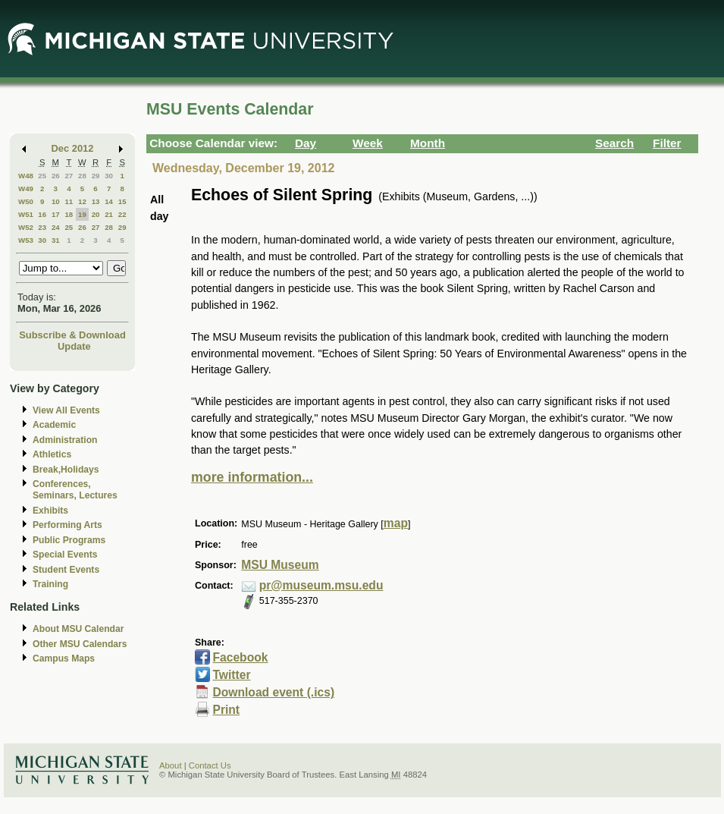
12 (82, 201)
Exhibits (50, 510)
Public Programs (69, 540)
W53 (25, 240)
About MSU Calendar (78, 629)
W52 (25, 227)
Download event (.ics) (273, 692)
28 (82, 175)
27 (68, 175)
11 (68, 201)
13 (96, 201)
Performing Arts (67, 525)
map (396, 523)
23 (42, 227)
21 (109, 214)
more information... (252, 477)
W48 (25, 175)
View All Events (66, 410)
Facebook (240, 657)
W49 (25, 188)
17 (56, 214)
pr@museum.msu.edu (321, 585)
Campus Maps (64, 658)
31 (56, 240)
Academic (54, 425)
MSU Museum (279, 564)
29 (96, 175)
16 (42, 214)
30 (109, 175)
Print (226, 709)
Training (50, 584)
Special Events (65, 554)
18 (68, 214)
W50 (25, 201)
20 (96, 214)
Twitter (231, 674)
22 (122, 214)
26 (56, 175)
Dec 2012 (73, 148)
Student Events (66, 569)
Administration (65, 440)
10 (56, 201)
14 (109, 201)
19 (82, 214)
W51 (25, 214)
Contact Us (210, 765)
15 (122, 201)
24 (56, 227)
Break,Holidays (66, 469)
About (170, 765)
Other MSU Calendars (80, 644)
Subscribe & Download (72, 335)
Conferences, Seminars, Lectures (75, 490)
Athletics (52, 454)
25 (42, 175)
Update (74, 346)
